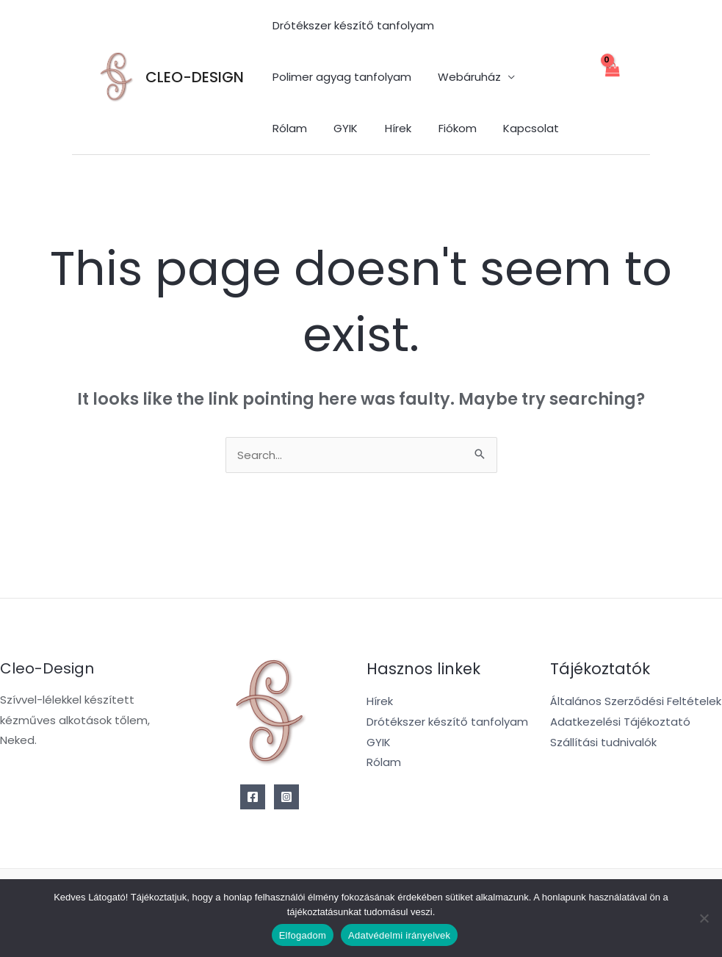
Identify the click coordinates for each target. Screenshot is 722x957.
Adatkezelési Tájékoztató (620, 721)
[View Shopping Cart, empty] (611, 77)
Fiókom (383, 128)
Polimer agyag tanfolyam (339, 76)
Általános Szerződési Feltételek (635, 701)
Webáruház (462, 76)
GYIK (282, 128)
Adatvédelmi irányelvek (399, 935)
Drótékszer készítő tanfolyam (350, 25)
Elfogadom (302, 935)
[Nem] (703, 918)
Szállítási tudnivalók (603, 742)
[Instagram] (286, 796)
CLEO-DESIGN (194, 77)
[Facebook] (252, 796)
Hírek (329, 128)
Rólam (547, 76)
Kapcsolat (452, 128)
